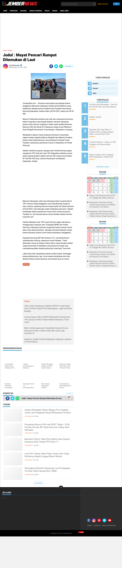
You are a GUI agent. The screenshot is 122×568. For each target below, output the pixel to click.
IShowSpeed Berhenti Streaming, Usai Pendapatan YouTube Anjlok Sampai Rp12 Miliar (48, 472)
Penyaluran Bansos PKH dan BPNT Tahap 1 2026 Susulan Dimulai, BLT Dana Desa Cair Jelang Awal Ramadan (48, 429)
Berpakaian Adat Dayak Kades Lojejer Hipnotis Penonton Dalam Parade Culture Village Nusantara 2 (103, 206)
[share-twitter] (56, 66)
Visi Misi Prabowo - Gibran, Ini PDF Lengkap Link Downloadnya (105, 140)
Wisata (47, 11)
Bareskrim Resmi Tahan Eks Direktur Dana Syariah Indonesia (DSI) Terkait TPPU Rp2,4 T (47, 443)
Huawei (95, 88)
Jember (12, 50)
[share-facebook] (51, 66)
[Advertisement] (61, 30)
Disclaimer (97, 526)
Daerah (54, 11)
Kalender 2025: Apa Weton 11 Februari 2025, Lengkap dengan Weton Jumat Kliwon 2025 (105, 129)
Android (95, 83)
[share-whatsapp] (61, 66)
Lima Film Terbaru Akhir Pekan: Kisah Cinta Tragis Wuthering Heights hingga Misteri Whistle (48, 458)
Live (116, 4)
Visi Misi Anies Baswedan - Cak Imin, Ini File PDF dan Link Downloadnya (105, 106)
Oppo (94, 93)
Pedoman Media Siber (110, 526)
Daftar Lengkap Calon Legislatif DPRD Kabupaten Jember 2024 (104, 151)
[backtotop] (61, 488)
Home (5, 11)
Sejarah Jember (100, 116)
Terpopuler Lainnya (102, 159)
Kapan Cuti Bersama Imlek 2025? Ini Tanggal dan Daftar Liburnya (102, 189)
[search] (78, 4)
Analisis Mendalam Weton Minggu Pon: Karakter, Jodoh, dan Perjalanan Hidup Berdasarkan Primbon (49, 414)
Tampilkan (69, 393)
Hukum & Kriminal (35, 11)
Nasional (23, 11)
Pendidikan (14, 11)
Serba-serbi (64, 11)
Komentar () (69, 66)
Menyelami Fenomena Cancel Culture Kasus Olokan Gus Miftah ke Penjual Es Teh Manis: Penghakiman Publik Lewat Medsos (102, 197)
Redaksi (90, 526)
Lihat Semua (38, 483)
